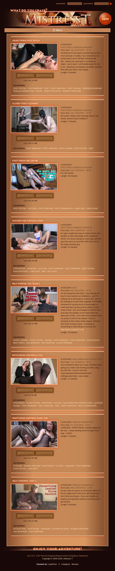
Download (25, 75)
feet (46, 88)
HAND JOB (79, 208)
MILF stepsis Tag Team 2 (26, 283)
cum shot (35, 271)
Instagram (65, 564)
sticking (17, 466)
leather (98, 403)
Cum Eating (92, 208)
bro (44, 271)
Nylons (58, 403)
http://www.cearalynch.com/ (72, 329)
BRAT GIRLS (19, 343)
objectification (52, 91)
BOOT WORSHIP (69, 406)
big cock (52, 271)
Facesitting (19, 529)
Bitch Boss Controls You (27, 355)
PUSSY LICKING (20, 340)
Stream (44, 75)
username (60, 3)
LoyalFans (52, 564)
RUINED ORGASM (32, 466)
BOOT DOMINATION (87, 406)
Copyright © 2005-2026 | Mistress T (57, 558)
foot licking (74, 88)
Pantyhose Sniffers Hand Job (30, 418)
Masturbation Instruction (87, 359)
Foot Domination (64, 208)
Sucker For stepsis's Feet (27, 221)
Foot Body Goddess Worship (76, 47)
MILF (74, 288)
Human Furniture (71, 91)
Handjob (31, 268)
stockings (19, 403)
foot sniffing (58, 88)
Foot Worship (35, 88)
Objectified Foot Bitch (26, 40)
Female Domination (23, 91)
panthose (47, 403)
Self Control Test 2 (24, 481)
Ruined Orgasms (79, 529)
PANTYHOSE (48, 466)
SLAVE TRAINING (64, 343)
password (88, 3)
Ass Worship (33, 343)
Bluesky (75, 564)
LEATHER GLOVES (60, 529)
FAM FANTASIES (20, 271)
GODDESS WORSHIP (92, 88)
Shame (38, 91)
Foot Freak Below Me (25, 160)
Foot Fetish (19, 88)
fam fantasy (93, 340)
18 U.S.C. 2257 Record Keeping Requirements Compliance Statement (57, 556)
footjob (32, 208)
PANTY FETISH (36, 340)
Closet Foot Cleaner (25, 103)
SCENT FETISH (33, 403)
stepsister (19, 268)
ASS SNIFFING (48, 343)
